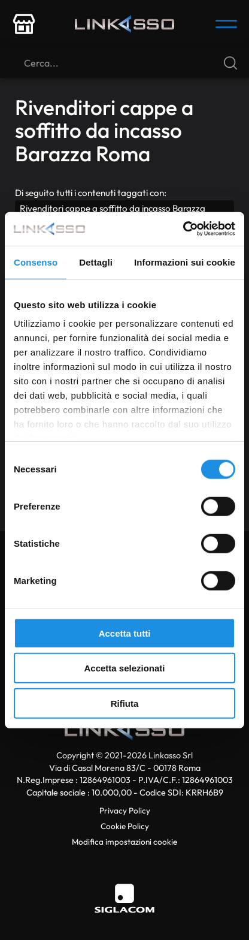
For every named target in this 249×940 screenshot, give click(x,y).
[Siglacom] (124, 898)
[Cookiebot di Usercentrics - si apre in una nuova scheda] (182, 229)
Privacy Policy (124, 810)
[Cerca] (124, 63)
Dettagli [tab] (96, 262)
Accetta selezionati (124, 668)
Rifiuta (125, 703)
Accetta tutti (125, 633)
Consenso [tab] (35, 262)
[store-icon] (24, 24)
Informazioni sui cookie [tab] (184, 262)
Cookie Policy (125, 826)
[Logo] (124, 24)
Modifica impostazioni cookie (124, 841)
